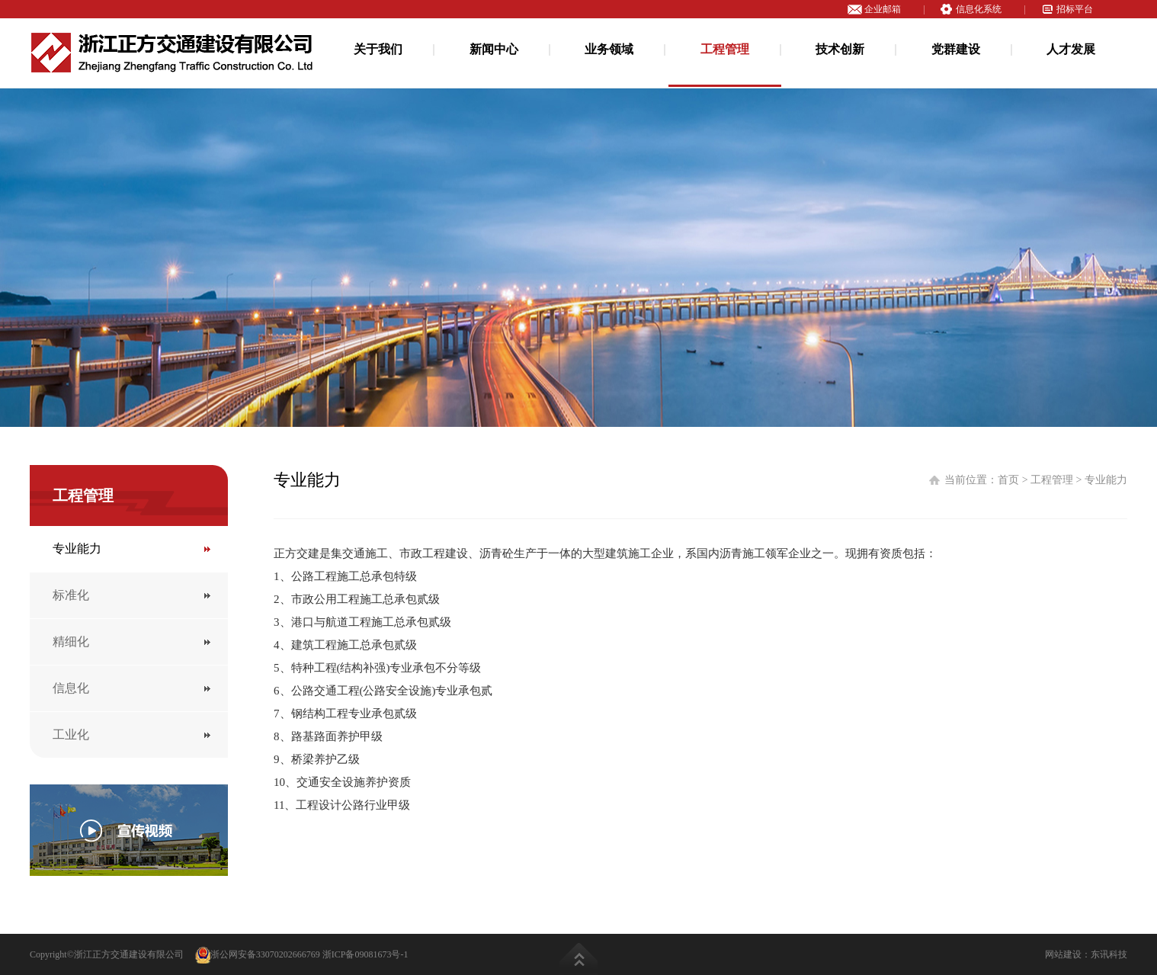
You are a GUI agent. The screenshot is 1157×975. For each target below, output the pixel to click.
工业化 (71, 734)
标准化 (71, 595)
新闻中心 (494, 49)
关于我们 (378, 49)
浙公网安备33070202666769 (257, 954)
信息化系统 (979, 9)
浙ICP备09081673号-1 (365, 954)
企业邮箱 (882, 9)
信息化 (71, 688)
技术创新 (840, 49)
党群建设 (955, 49)
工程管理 (724, 49)
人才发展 (1070, 49)
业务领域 (609, 49)
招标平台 (1074, 9)
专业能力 (77, 548)
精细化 (71, 641)
